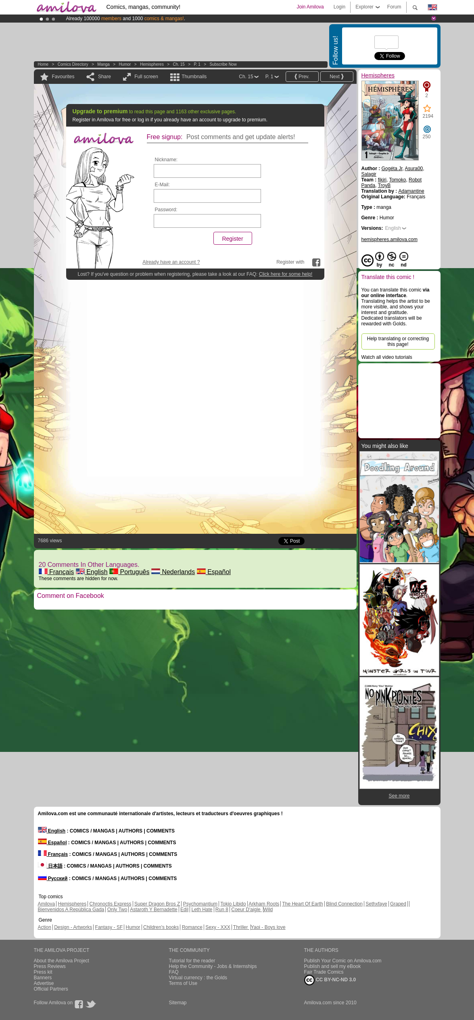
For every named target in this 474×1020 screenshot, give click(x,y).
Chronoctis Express (111, 904)
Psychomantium (200, 904)
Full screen (146, 76)
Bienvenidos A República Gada (71, 909)
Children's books (161, 927)
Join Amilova (310, 7)
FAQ (174, 972)
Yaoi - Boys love (268, 927)
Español (214, 571)
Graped (398, 904)
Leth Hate (201, 909)
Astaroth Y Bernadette (153, 909)
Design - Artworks (73, 927)
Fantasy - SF (109, 927)
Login (339, 7)
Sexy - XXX (217, 927)
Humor (125, 64)
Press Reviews (50, 966)
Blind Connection (344, 904)
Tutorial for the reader (192, 961)
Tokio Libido (233, 904)
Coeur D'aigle (246, 909)
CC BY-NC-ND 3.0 (330, 980)
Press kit (43, 972)
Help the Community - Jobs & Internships (213, 966)
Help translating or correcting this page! (398, 341)
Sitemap (178, 1002)
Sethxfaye (376, 904)
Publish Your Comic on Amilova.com (343, 961)
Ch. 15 (178, 64)
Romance (192, 927)
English (92, 571)
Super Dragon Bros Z (157, 904)
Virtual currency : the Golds (198, 977)
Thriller (241, 927)
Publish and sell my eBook (332, 966)
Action (44, 927)
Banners (43, 977)
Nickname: (166, 159)
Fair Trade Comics (324, 972)
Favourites (63, 76)
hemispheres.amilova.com (389, 239)
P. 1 (197, 64)
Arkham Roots (263, 904)
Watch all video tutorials (386, 357)
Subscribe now (222, 64)
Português (129, 571)
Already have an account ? (171, 262)
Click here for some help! (286, 274)
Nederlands (173, 571)
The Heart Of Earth (302, 904)
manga (103, 64)
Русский (53, 878)
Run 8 (221, 909)
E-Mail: (162, 184)
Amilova (46, 904)
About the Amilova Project (61, 961)
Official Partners (51, 989)
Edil (184, 909)
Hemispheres (152, 64)
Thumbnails (194, 76)
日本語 (50, 866)
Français (56, 571)
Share (104, 76)
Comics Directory (73, 64)
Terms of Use (183, 983)
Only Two (117, 909)
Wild (268, 909)
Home (43, 64)
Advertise (44, 983)
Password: (166, 209)
